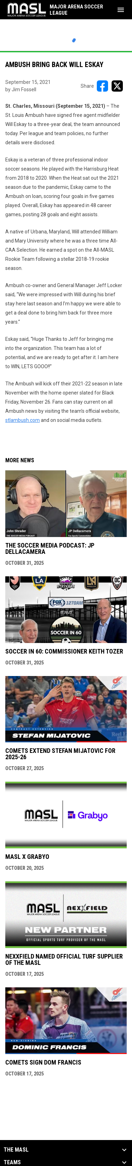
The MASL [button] (16, 1150)
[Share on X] (117, 86)
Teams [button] (12, 1162)
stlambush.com (22, 420)
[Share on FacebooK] (102, 86)
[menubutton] (121, 10)
